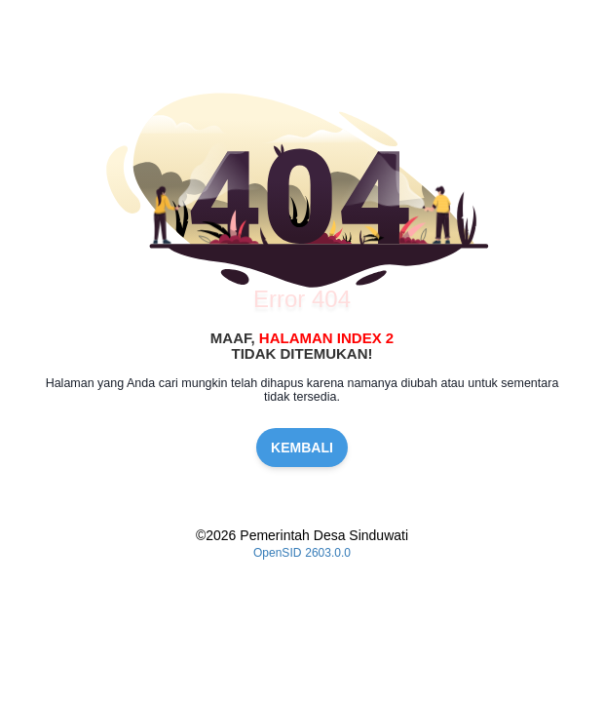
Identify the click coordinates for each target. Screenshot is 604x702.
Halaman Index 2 (326, 338)
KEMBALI (302, 447)
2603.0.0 (328, 553)
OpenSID (277, 553)
